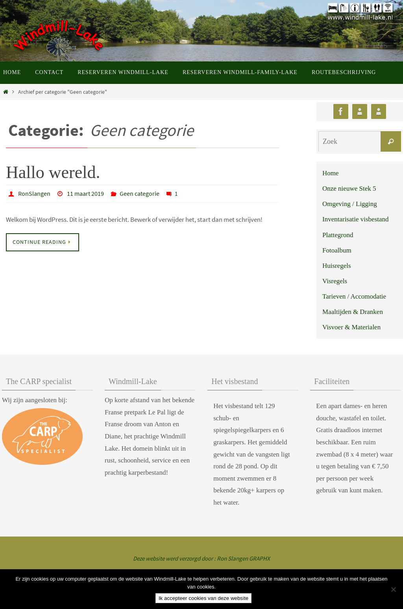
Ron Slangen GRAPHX (243, 558)
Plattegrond (337, 235)
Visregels (334, 281)
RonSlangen (34, 193)
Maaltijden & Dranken (352, 312)
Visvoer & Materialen (351, 327)
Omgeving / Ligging (349, 204)
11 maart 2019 (85, 193)
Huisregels (336, 265)
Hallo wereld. (53, 172)
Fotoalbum (336, 250)
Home (330, 173)
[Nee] (393, 589)
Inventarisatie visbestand (355, 219)
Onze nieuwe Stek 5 (349, 188)
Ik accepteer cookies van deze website (203, 598)
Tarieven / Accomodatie (354, 296)
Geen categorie (139, 193)
